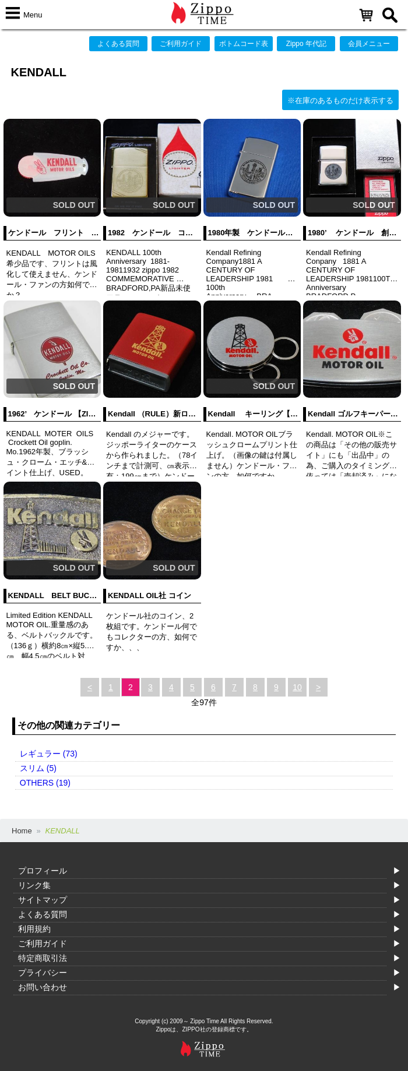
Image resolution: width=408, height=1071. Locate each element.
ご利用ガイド (181, 44)
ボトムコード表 (243, 44)
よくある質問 (118, 44)
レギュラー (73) (49, 753)
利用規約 (34, 929)
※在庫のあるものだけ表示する (340, 100)
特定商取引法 (42, 958)
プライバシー (42, 972)
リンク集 (34, 885)
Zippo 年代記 (306, 44)
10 (297, 687)
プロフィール (42, 870)
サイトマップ (42, 899)
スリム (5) (38, 768)
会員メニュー (369, 44)
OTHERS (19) (45, 782)
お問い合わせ (42, 987)
